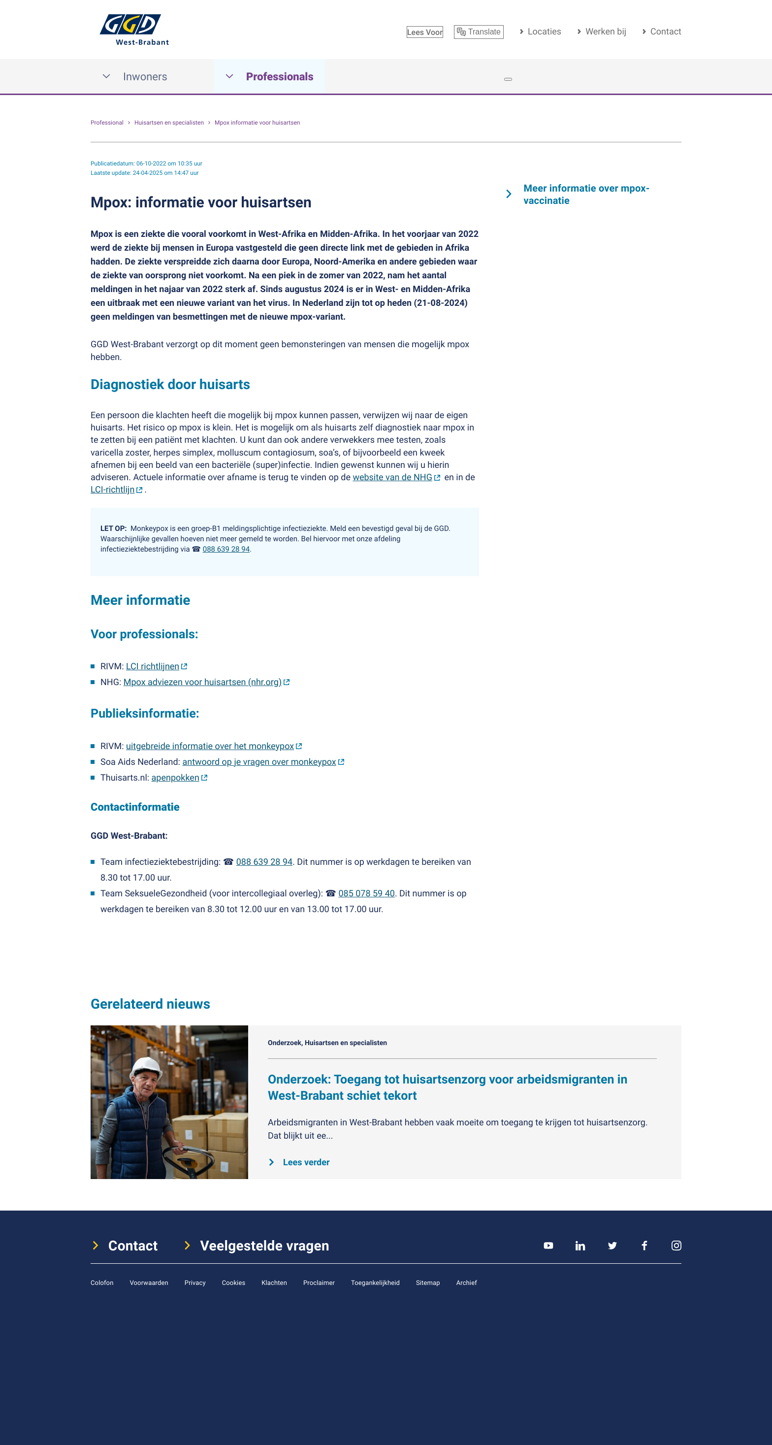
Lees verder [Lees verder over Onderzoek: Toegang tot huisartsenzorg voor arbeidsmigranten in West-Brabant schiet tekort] (306, 1162)
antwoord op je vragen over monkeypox (259, 762)
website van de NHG (392, 477)
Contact (665, 31)
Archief (466, 1282)
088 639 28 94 (226, 549)
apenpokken (175, 778)
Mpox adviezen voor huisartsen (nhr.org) (203, 682)
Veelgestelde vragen (265, 1245)
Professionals (269, 76)
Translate (479, 32)
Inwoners (134, 76)
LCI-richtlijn (112, 489)
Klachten (274, 1282)
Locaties (544, 31)
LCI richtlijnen (152, 666)
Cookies (234, 1282)
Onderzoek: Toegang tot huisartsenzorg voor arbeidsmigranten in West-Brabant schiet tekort (447, 1087)
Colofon (102, 1282)
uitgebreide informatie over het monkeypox (210, 746)
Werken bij (605, 31)
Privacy (195, 1282)
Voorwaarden (148, 1282)
